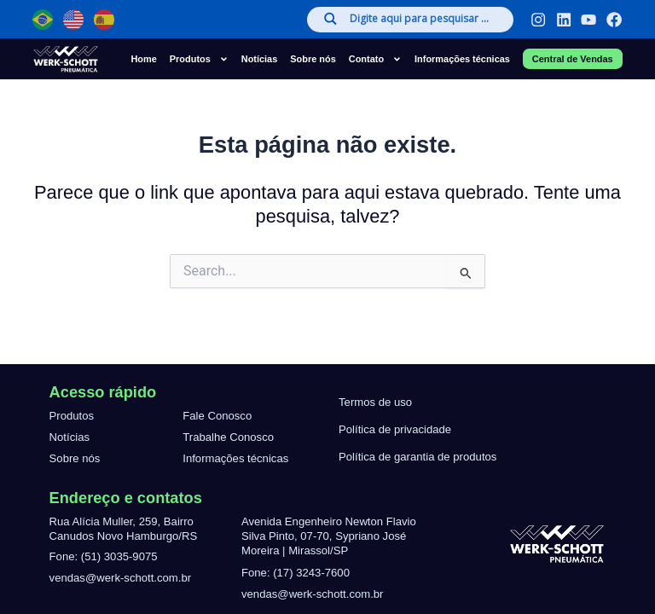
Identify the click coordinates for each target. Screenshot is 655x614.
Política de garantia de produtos (417, 456)
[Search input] (423, 19)
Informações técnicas (462, 59)
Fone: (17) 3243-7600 (295, 572)
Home (143, 59)
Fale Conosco (217, 415)
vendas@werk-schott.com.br (120, 577)
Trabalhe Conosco (228, 437)
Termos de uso (375, 402)
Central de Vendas (572, 59)
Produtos (72, 415)
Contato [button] (375, 59)
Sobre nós (312, 59)
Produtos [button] (199, 59)
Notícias (259, 59)
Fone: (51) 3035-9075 (103, 556)
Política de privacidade (395, 429)
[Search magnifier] (328, 18)
